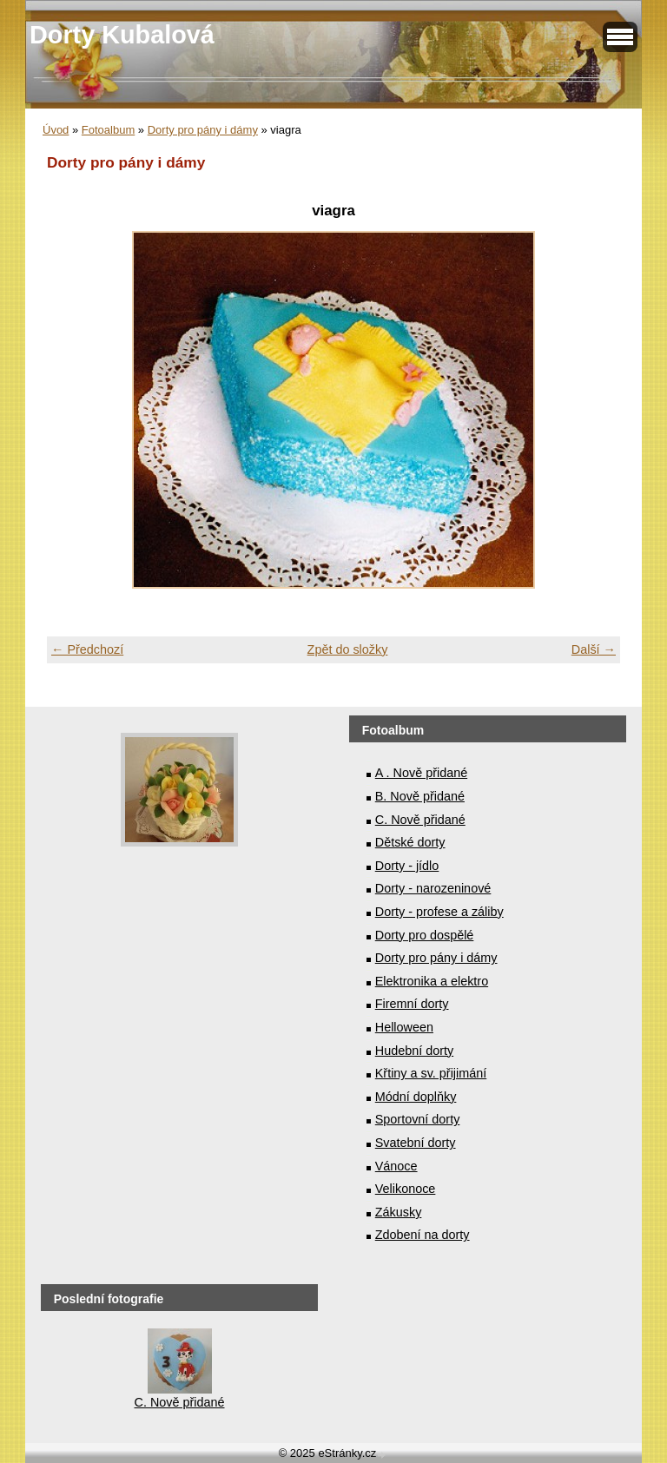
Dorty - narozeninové (433, 888)
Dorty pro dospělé (424, 935)
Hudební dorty (414, 1051)
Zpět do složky (347, 649)
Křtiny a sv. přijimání (430, 1073)
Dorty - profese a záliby (439, 912)
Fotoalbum (108, 129)
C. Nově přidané (420, 820)
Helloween (404, 1027)
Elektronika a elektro (431, 981)
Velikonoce (405, 1189)
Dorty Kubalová (122, 35)
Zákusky (398, 1212)
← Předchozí (87, 649)
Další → (593, 649)
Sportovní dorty (417, 1119)
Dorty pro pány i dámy (203, 129)
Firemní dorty (412, 1004)
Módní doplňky (416, 1097)
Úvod (56, 129)
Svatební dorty (415, 1143)
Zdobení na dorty (422, 1235)
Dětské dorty (410, 842)
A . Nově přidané (421, 773)
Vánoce (396, 1166)
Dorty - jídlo (407, 866)
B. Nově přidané (420, 796)
